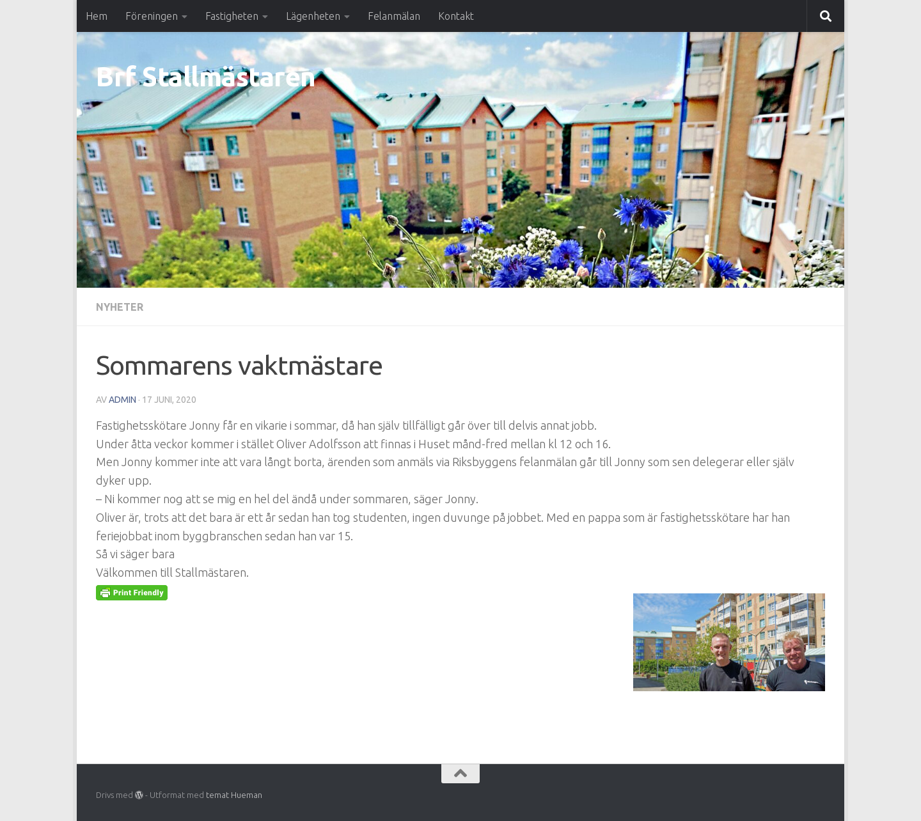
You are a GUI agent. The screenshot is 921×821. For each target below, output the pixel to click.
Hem (96, 16)
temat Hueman (234, 794)
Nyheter (119, 307)
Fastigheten (231, 16)
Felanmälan (394, 16)
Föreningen (151, 16)
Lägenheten (313, 16)
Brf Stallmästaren (206, 76)
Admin (122, 400)
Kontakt (456, 16)
